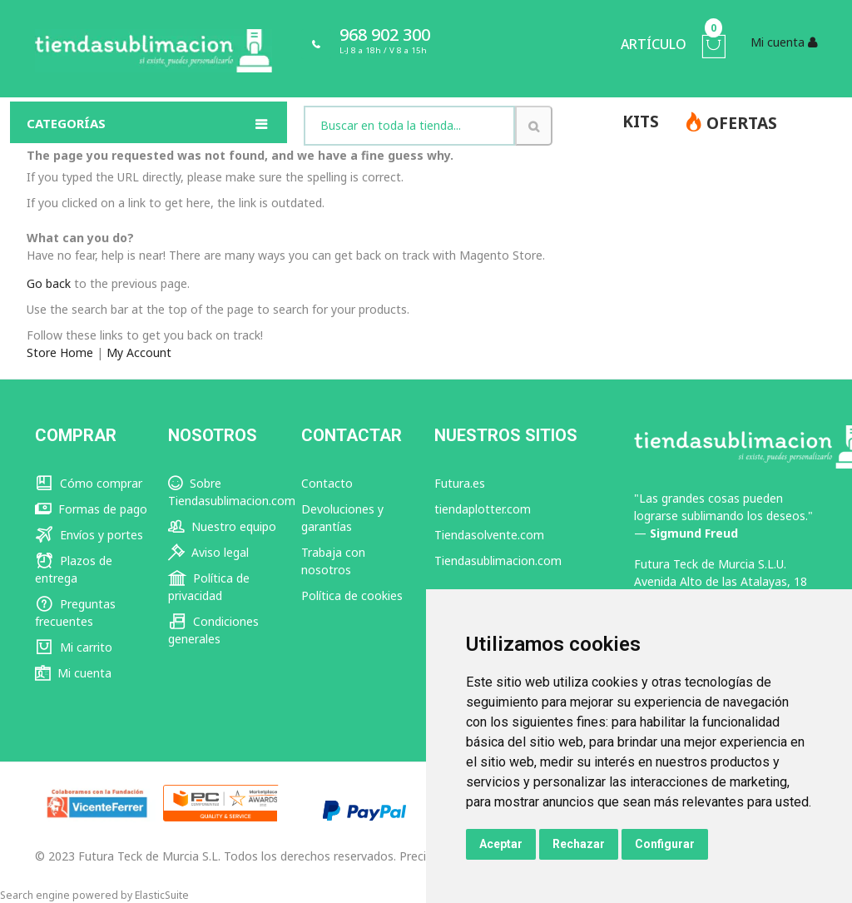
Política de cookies (352, 595)
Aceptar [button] (501, 844)
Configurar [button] (665, 844)
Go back (49, 283)
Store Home (60, 352)
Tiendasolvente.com (489, 535)
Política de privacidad (209, 586)
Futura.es (459, 483)
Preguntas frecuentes (75, 612)
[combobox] (409, 125)
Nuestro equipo (222, 526)
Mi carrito (73, 647)
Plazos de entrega (73, 569)
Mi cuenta (73, 673)
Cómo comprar (88, 483)
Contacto (327, 483)
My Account (138, 352)
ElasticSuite (162, 895)
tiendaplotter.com (482, 509)
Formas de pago (91, 509)
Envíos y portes (89, 535)
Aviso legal (208, 552)
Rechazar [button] (578, 844)
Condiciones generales (213, 630)
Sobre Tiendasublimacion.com (231, 492)
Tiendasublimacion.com (498, 560)
